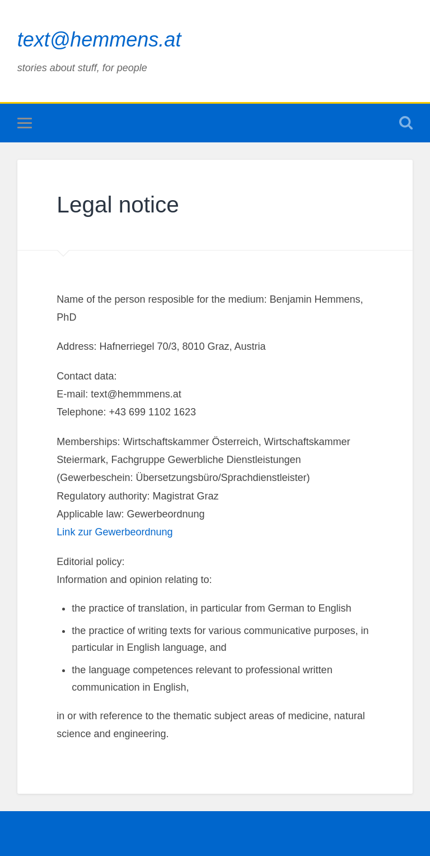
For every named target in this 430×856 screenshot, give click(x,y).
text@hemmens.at (99, 39)
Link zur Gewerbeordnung (114, 532)
